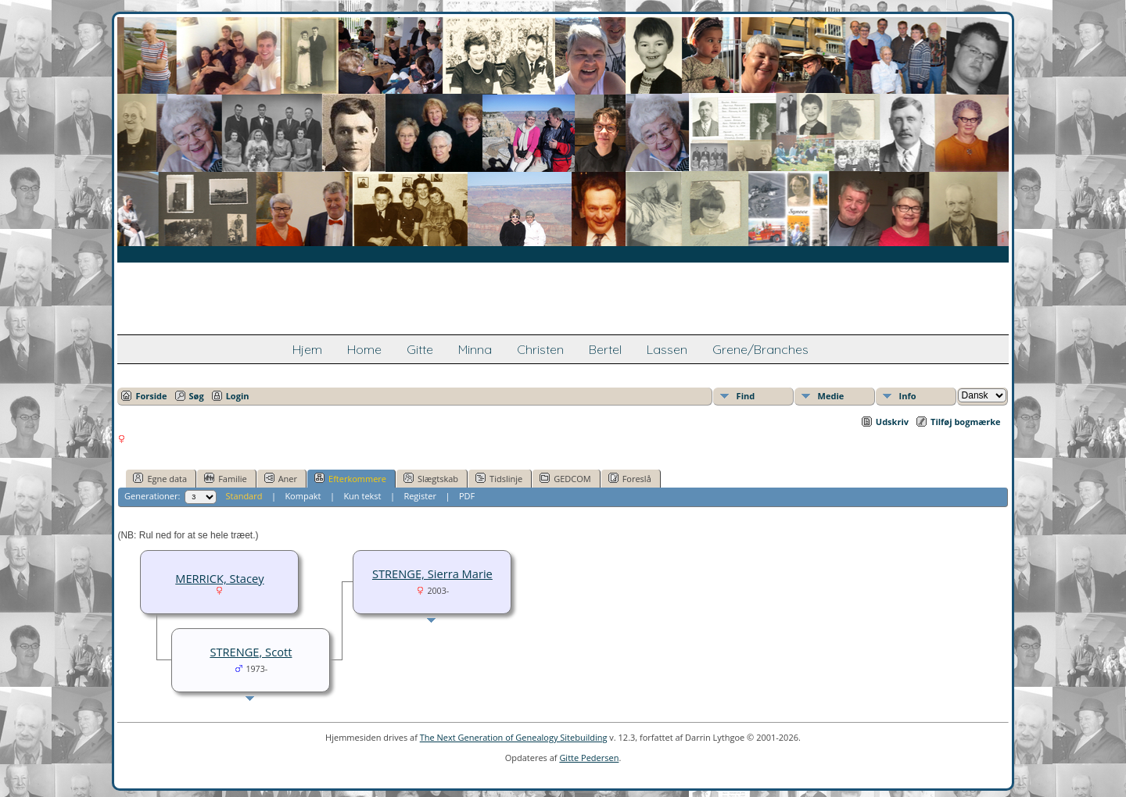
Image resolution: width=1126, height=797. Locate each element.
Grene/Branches (760, 349)
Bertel (605, 349)
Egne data (160, 478)
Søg (196, 396)
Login (237, 396)
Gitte (420, 349)
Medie (831, 396)
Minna (475, 349)
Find (746, 396)
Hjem (307, 349)
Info (907, 396)
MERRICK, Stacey (219, 578)
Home (364, 349)
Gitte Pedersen (589, 757)
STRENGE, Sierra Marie (432, 573)
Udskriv (892, 421)
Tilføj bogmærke (966, 421)
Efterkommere (350, 478)
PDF (467, 496)
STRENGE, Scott (251, 651)
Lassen (667, 349)
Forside (151, 396)
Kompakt (303, 496)
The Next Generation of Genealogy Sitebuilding (514, 737)
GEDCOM (565, 478)
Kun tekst (362, 496)
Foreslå (629, 478)
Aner (280, 478)
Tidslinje (498, 478)
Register (419, 496)
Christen (540, 349)
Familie (225, 478)
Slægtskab (430, 478)
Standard (244, 496)
